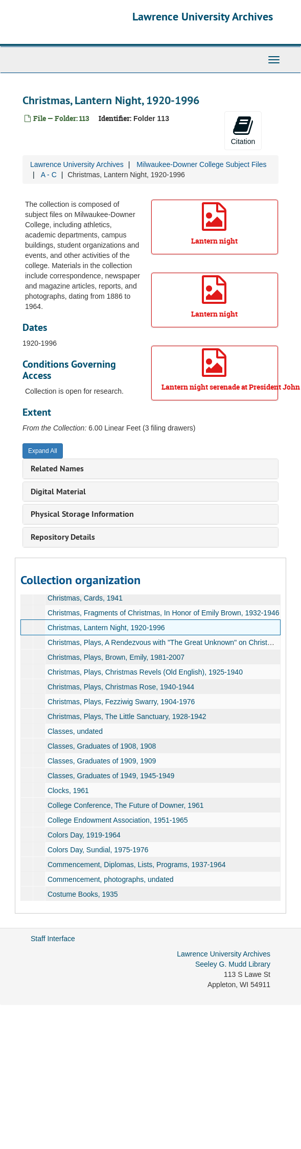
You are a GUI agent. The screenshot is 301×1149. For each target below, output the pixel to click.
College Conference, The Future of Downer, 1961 (126, 805)
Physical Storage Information (82, 514)
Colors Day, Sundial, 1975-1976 (98, 850)
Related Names (57, 468)
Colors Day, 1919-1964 (84, 835)
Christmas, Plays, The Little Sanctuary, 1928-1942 (127, 716)
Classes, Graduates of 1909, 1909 (102, 761)
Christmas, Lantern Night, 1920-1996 (106, 628)
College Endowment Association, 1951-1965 (118, 820)
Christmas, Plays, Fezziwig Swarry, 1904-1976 (121, 702)
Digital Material (58, 491)
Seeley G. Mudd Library (232, 964)
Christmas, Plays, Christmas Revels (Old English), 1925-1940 (145, 672)
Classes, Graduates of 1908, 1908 (102, 746)
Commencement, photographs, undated (111, 879)
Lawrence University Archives (202, 16)
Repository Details (63, 537)
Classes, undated (75, 731)
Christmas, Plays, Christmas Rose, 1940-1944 (121, 687)
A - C (49, 175)
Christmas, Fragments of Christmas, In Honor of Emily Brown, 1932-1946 (164, 613)
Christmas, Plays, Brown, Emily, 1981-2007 (116, 657)
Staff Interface (53, 939)
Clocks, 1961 (68, 790)
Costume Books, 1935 (83, 894)
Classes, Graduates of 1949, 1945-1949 (111, 776)
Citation (243, 130)
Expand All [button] (42, 450)
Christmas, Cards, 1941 (85, 598)
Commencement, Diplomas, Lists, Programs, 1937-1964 (137, 864)
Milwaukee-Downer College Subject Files (201, 164)
